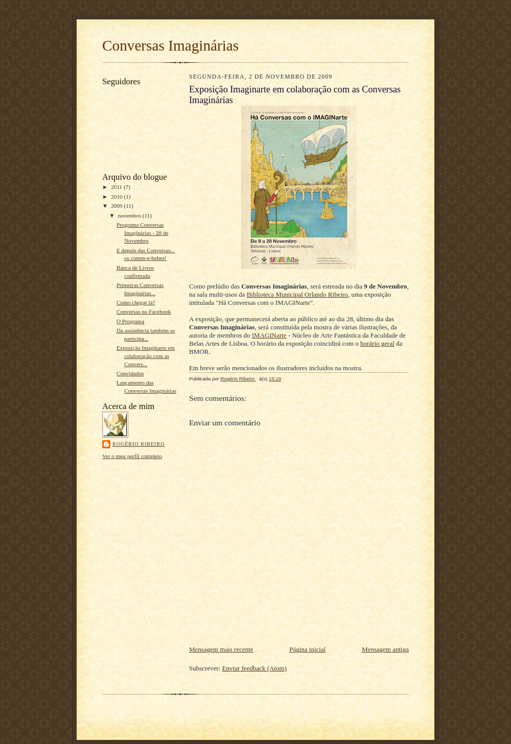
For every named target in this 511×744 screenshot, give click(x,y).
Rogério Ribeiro (138, 444)
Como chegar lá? (136, 302)
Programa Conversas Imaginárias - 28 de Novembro (143, 233)
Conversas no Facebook (144, 311)
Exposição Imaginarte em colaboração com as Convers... (146, 356)
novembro (130, 215)
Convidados (130, 373)
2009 (117, 206)
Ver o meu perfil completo (132, 456)
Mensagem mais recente (221, 649)
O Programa (130, 321)
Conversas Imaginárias (170, 45)
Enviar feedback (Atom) (254, 668)
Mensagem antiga (385, 649)
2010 (117, 197)
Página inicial (307, 649)
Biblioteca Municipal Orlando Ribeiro (297, 294)
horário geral (377, 343)
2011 (117, 187)
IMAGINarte (269, 335)
